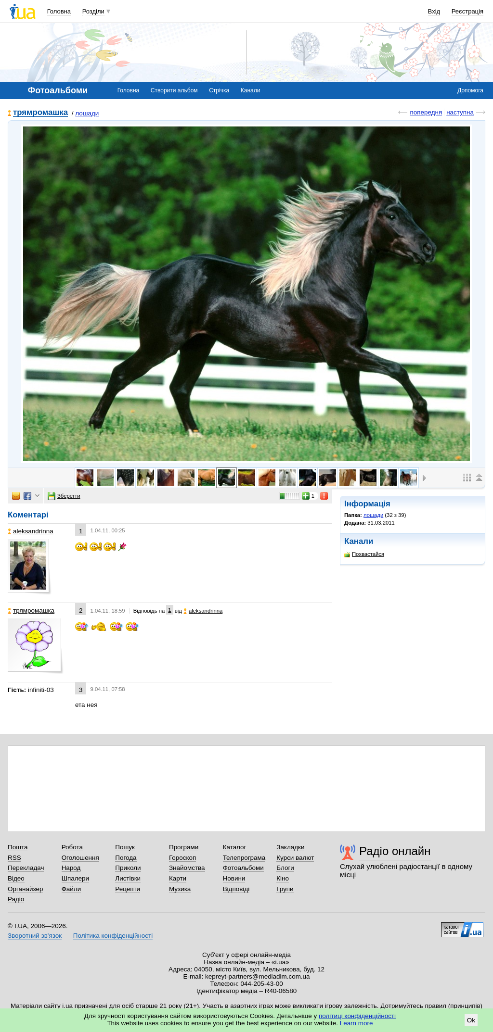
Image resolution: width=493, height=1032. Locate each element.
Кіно (282, 878)
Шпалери (75, 878)
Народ (71, 867)
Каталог (234, 847)
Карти (177, 878)
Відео (16, 878)
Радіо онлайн (395, 850)
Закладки (290, 847)
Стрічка (219, 90)
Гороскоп (182, 857)
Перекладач (26, 867)
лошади (87, 113)
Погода (125, 857)
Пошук (125, 847)
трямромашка (40, 113)
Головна (59, 11)
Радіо (16, 899)
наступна (460, 112)
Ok (471, 1020)
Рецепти (127, 889)
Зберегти (64, 496)
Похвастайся (364, 554)
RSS (14, 857)
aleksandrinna (30, 531)
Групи (284, 889)
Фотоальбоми (243, 867)
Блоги (285, 867)
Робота (72, 847)
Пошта (17, 847)
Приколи (128, 867)
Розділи (93, 11)
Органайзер (25, 889)
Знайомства (187, 867)
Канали (250, 90)
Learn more (356, 1023)
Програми (183, 847)
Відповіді (236, 889)
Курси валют (295, 857)
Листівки (128, 878)
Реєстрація (467, 11)
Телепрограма (244, 857)
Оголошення (80, 857)
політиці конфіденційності (357, 1015)
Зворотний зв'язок (35, 935)
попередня (426, 112)
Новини (234, 878)
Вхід (434, 11)
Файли (71, 889)
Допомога (470, 90)
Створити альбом (174, 90)
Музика (180, 889)
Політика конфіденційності (113, 935)
